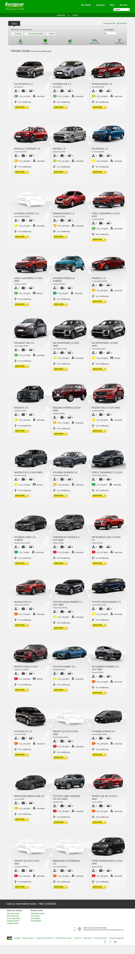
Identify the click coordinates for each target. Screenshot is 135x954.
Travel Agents (35, 918)
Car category (109, 30)
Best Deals (86, 4)
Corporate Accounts (37, 913)
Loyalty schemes (12, 923)
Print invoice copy (13, 916)
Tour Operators (36, 921)
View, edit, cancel (13, 913)
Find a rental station (14, 918)
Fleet (112, 4)
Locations (100, 4)
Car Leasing (35, 916)
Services (123, 4)
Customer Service (13, 921)
